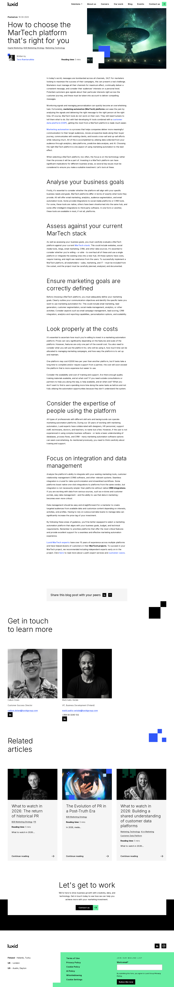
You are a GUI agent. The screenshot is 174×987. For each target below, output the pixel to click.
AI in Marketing (147, 832)
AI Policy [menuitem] (70, 971)
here (61, 553)
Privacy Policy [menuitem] (73, 962)
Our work (118, 4)
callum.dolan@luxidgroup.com (23, 710)
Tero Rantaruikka (25, 59)
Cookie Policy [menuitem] (73, 967)
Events (140, 4)
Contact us (154, 4)
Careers (105, 4)
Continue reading (20, 856)
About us (91, 4)
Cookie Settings (74, 979)
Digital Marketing (15, 48)
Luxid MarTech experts (58, 542)
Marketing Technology (55, 48)
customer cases (117, 553)
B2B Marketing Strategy (33, 48)
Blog (130, 4)
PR (34, 822)
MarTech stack (82, 245)
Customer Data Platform (131, 836)
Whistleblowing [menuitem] (74, 975)
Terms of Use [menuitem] (73, 958)
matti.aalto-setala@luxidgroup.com (80, 710)
